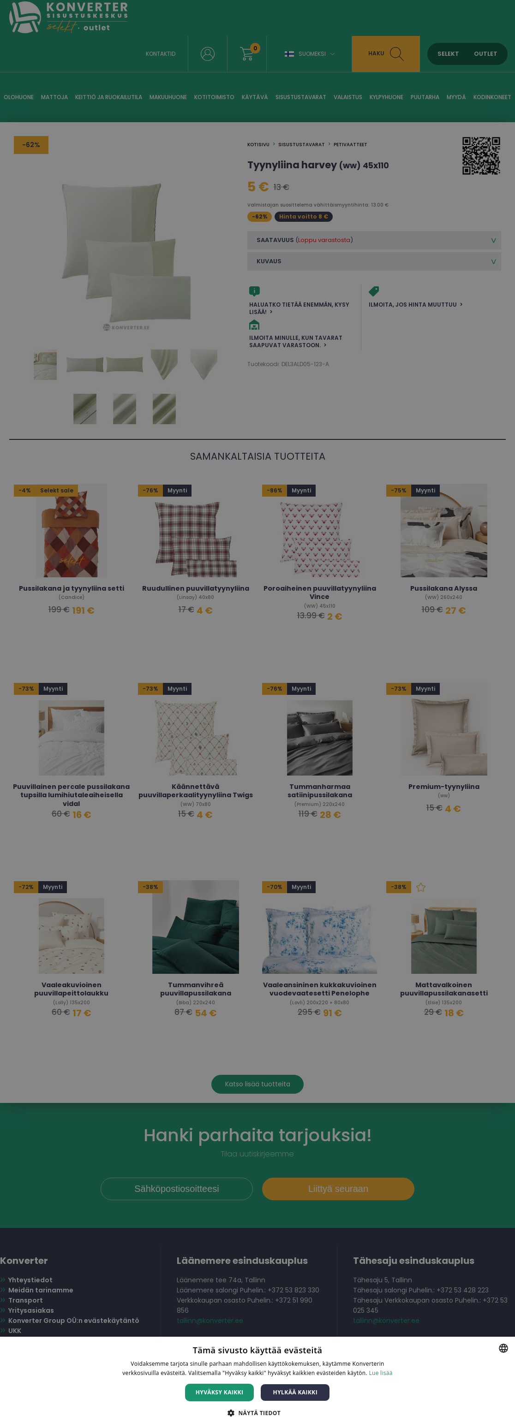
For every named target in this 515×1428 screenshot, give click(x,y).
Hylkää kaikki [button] (295, 1392)
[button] (257, 1412)
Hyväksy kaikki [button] (220, 1392)
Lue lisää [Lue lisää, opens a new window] (380, 1373)
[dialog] (257, 714)
